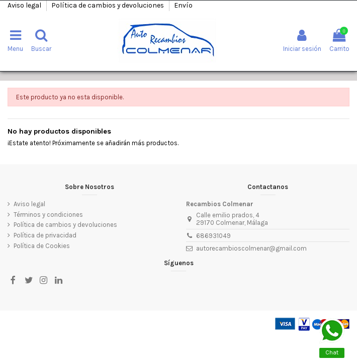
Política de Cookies (42, 246)
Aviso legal (25, 5)
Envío (183, 5)
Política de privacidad (45, 235)
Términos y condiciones (48, 214)
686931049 (213, 235)
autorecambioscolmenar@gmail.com (251, 248)
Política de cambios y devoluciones (108, 5)
